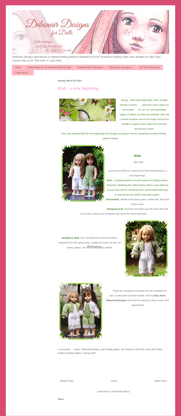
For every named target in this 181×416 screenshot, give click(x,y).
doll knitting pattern (110, 349)
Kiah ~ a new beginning (78, 88)
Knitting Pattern (74, 353)
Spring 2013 (89, 353)
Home (18, 67)
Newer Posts (67, 381)
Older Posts (160, 381)
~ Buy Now (138, 162)
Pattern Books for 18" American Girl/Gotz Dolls (49, 67)
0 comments (64, 349)
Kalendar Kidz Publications (90, 67)
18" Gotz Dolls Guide (150, 67)
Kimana (94, 246)
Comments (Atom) (120, 391)
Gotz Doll (150, 349)
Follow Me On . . (22, 73)
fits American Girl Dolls (133, 349)
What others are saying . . (121, 67)
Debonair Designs (90, 349)
